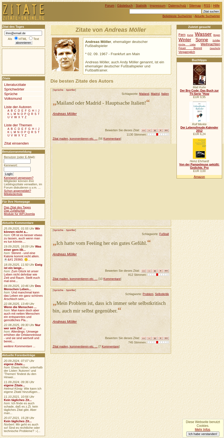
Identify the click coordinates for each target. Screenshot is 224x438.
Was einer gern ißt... (22, 248)
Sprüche (58, 89)
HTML (23, 38)
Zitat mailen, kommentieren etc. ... (75, 138)
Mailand (144, 93)
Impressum (158, 6)
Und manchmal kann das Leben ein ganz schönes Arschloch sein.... (23, 296)
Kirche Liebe (187, 44)
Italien (165, 93)
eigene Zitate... (14, 364)
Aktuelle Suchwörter (207, 16)
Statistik (141, 6)
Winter (184, 39)
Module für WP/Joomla (19, 213)
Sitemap (195, 6)
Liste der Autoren (17, 107)
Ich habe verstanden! (202, 434)
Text (36, 38)
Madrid (155, 93)
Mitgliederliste (13, 194)
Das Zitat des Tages (17, 207)
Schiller (216, 40)
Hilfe (216, 6)
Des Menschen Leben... (22, 287)
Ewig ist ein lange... (23, 266)
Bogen (216, 35)
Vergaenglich (186, 52)
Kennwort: (11, 165)
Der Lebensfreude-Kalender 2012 (199, 129)
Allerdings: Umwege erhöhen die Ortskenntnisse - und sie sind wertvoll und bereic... (22, 336)
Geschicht (215, 48)
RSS (207, 6)
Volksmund (13, 98)
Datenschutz (177, 6)
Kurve (190, 35)
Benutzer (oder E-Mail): (19, 157)
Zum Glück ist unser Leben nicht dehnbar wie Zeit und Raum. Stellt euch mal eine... (22, 276)
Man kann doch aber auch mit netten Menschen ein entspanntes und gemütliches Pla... (22, 315)
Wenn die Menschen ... (20, 307)
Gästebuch (125, 6)
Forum (109, 6)
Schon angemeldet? (17, 190)
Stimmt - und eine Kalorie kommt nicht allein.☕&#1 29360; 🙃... (22, 256)
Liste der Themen (18, 125)
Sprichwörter (14, 89)
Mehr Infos (202, 429)
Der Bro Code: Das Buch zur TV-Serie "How (199, 92)
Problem (148, 294)
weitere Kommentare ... (19, 346)
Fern (181, 35)
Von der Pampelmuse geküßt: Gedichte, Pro (199, 166)
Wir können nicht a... (22, 230)
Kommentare (111, 138)
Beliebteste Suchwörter (177, 16)
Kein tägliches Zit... (18, 400)
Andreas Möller (65, 114)
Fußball (164, 234)
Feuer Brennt (190, 48)
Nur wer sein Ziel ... (22, 326)
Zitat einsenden (16, 143)
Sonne (202, 39)
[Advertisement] (138, 182)
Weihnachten (210, 44)
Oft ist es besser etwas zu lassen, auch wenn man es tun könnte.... (23, 238)
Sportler (70, 89)
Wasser (203, 34)
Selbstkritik (162, 294)
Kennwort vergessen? (18, 177)
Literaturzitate (15, 85)
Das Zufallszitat (14, 210)
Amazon (199, 176)
